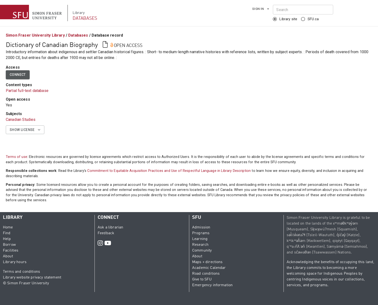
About (8, 256)
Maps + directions (207, 262)
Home (8, 227)
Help (7, 239)
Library (78, 13)
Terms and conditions (21, 272)
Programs (200, 233)
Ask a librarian (110, 227)
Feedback (106, 233)
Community (202, 251)
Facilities (11, 251)
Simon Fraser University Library (35, 35)
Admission (201, 227)
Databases (78, 35)
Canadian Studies (20, 119)
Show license (25, 130)
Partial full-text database (27, 90)
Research (200, 245)
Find (7, 233)
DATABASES (85, 18)
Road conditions (206, 274)
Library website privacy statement (32, 277)
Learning (200, 239)
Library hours (15, 262)
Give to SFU (202, 279)
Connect (18, 74)
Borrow (9, 245)
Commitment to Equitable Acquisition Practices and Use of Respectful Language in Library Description (169, 171)
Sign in (261, 9)
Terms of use (16, 157)
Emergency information (212, 285)
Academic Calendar (209, 268)
